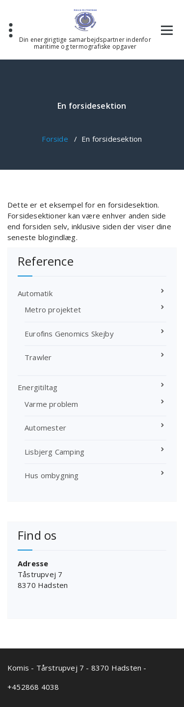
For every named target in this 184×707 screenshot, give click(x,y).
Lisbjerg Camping (54, 452)
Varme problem (52, 404)
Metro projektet (53, 309)
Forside (55, 139)
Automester (45, 427)
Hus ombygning (52, 475)
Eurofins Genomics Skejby (69, 333)
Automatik (35, 293)
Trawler (38, 357)
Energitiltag (37, 387)
